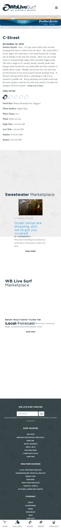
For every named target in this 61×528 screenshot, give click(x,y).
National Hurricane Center (30, 489)
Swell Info (30, 447)
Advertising (30, 505)
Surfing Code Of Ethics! (35, 86)
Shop (31, 515)
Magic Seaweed (30, 444)
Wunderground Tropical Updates (30, 473)
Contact (54, 524)
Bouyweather (31, 450)
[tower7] (30, 25)
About (30, 502)
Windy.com (30, 476)
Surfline (30, 440)
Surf (5, 524)
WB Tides (30, 434)
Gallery (17, 524)
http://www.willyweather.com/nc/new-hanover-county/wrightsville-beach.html (30, 397)
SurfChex (31, 456)
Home (30, 524)
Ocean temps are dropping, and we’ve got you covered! (28, 228)
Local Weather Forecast (30, 470)
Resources (30, 512)
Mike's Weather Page (31, 483)
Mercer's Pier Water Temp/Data (30, 437)
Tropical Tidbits (30, 486)
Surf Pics (30, 518)
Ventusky (30, 479)
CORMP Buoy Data (30, 453)
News (30, 509)
